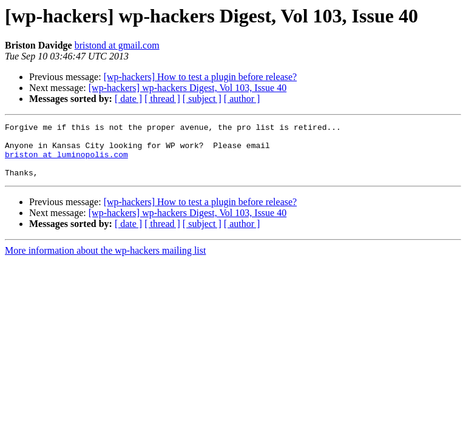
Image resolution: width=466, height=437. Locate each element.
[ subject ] (202, 98)
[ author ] (242, 98)
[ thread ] (162, 98)
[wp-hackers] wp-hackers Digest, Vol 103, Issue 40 (187, 88)
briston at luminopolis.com (66, 161)
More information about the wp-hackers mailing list (105, 261)
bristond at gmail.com (117, 45)
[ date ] (128, 98)
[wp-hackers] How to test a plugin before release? (200, 77)
